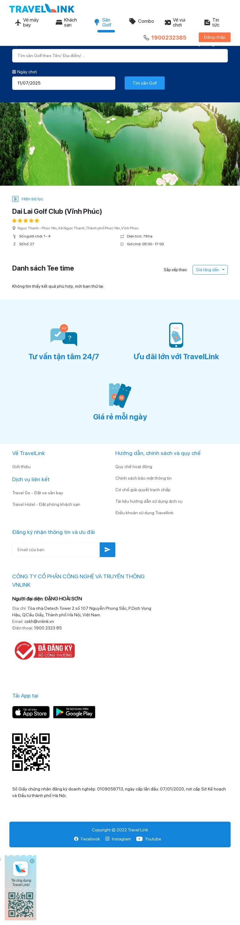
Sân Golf (102, 22)
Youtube (148, 838)
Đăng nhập (215, 37)
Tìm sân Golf (144, 83)
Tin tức (211, 22)
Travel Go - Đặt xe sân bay (37, 492)
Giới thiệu (21, 466)
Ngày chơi (24, 71)
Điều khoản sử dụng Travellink (144, 512)
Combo (141, 21)
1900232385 (164, 38)
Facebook (87, 838)
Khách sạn (66, 22)
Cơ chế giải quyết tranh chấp (143, 489)
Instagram (118, 838)
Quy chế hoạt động (133, 466)
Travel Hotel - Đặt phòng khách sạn (46, 504)
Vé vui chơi (174, 22)
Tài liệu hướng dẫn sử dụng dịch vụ (148, 501)
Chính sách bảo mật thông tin (143, 478)
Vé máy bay (26, 22)
